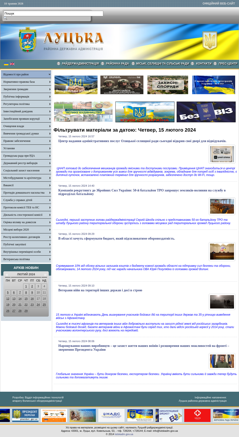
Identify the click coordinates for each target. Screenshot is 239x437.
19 (7, 304)
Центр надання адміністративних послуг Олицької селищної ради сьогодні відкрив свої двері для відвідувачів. (142, 141)
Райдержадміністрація (80, 63)
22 (25, 304)
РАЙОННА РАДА (117, 63)
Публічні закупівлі (14, 244)
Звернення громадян (15, 89)
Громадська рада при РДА (19, 155)
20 (13, 304)
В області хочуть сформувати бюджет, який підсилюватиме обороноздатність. (116, 238)
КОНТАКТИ (204, 63)
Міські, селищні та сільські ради (162, 63)
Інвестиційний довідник (18, 111)
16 (32, 298)
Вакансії (8, 185)
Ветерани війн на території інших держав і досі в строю (100, 290)
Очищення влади (13, 126)
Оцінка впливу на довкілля (19, 222)
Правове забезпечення (16, 141)
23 (32, 304)
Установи (9, 148)
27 (13, 311)
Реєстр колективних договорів (21, 237)
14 (20, 298)
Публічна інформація (16, 96)
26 (7, 311)
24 (38, 304)
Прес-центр (228, 63)
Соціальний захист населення (21, 170)
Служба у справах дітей (17, 200)
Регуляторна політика (16, 104)
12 (7, 298)
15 (25, 298)
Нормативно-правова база (19, 81)
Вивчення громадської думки (21, 133)
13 (13, 298)
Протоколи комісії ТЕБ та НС (21, 207)
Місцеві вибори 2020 (16, 229)
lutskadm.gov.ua (124, 434)
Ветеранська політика (16, 259)
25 (44, 304)
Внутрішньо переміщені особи (22, 251)
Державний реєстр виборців (20, 163)
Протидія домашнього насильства (23, 192)
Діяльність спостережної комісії (23, 214)
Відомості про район (16, 74)
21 (20, 304)
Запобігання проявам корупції (21, 118)
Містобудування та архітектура (22, 178)
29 (25, 311)
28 (20, 311)
